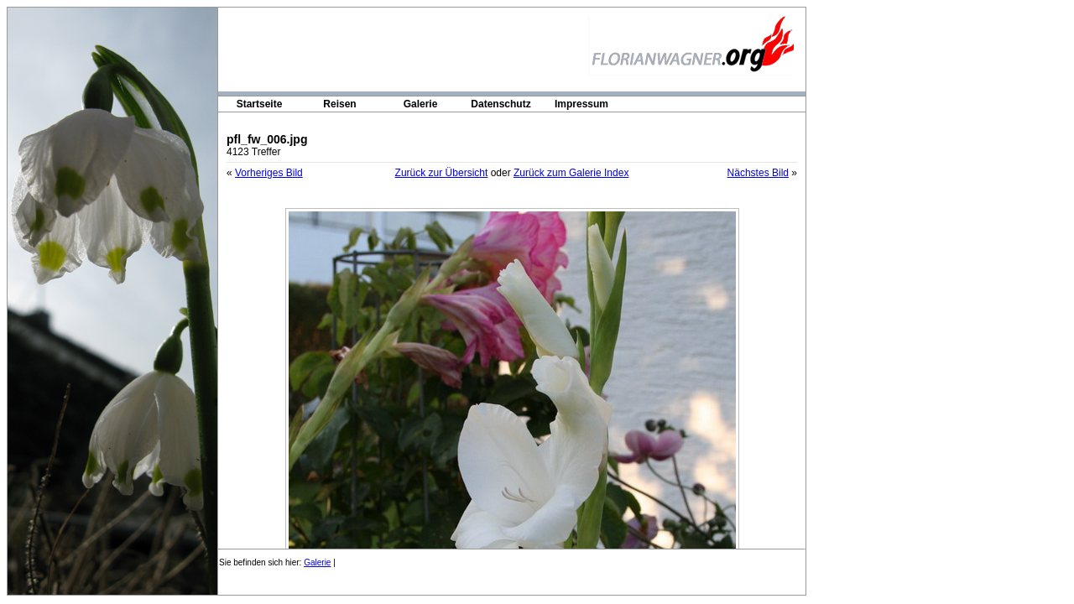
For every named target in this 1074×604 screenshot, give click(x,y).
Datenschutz (500, 104)
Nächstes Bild (758, 173)
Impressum (581, 104)
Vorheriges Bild (269, 173)
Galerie (421, 104)
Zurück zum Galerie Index (571, 173)
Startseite (260, 104)
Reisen (339, 104)
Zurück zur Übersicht (441, 173)
